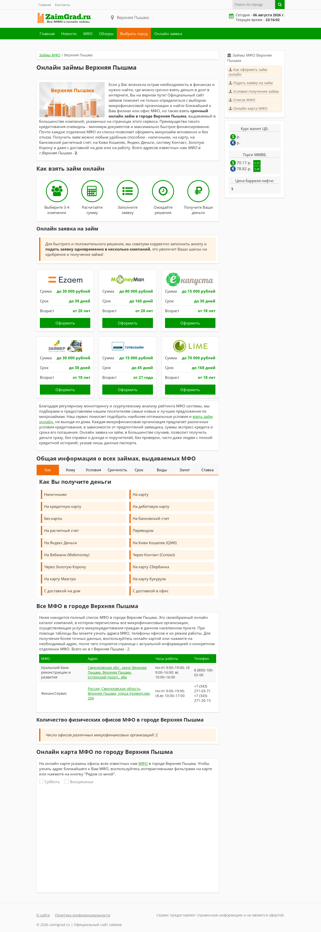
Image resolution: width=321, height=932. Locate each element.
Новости (69, 33)
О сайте (43, 915)
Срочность (117, 469)
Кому (70, 469)
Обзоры (106, 33)
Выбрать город (134, 33)
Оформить (65, 322)
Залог (185, 469)
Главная (44, 5)
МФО (88, 33)
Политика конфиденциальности (82, 915)
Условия (93, 469)
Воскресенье (78, 781)
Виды (162, 469)
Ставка (207, 469)
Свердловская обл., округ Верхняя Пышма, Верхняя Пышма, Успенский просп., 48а (117, 672)
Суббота (49, 781)
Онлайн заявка (168, 33)
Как (48, 469)
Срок (139, 469)
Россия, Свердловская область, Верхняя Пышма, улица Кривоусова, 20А (119, 693)
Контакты (62, 5)
